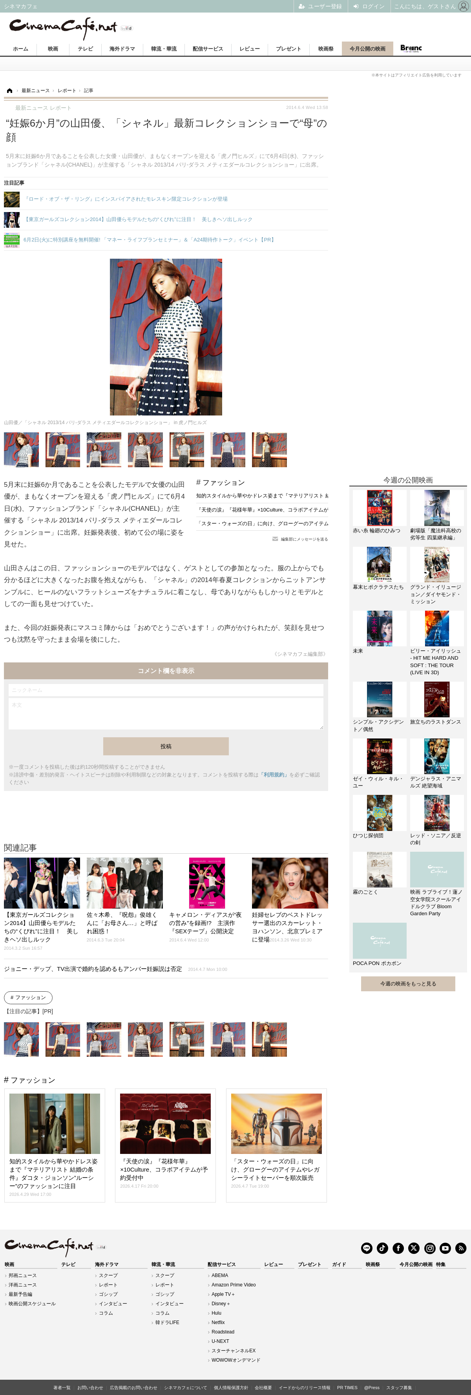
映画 (53, 49)
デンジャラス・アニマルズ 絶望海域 (435, 782)
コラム (106, 1313)
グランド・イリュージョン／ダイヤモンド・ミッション (435, 594)
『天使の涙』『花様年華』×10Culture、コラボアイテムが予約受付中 (275, 510)
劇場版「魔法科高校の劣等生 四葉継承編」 (435, 534)
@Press (372, 1387)
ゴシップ (108, 1294)
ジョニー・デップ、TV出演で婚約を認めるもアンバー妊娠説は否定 (115, 968)
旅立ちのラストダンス (435, 722)
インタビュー (113, 1303)
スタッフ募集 (399, 1387)
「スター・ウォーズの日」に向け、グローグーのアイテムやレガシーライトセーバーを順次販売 (306, 523)
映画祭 (326, 49)
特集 (440, 1264)
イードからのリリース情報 (304, 1387)
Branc (411, 49)
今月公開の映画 (367, 49)
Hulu (216, 1313)
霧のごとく (365, 892)
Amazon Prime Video (234, 1285)
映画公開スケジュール (32, 1303)
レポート (108, 1285)
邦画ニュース (23, 1275)
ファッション (224, 482)
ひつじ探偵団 (368, 835)
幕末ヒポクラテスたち (378, 587)
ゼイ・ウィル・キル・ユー (378, 782)
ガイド (339, 1264)
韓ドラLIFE (167, 1322)
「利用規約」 (274, 775)
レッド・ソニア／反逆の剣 (435, 839)
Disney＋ (221, 1303)
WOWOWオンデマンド (236, 1360)
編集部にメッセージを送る (304, 539)
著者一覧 (62, 1387)
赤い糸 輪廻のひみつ (376, 530)
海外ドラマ (122, 49)
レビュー (249, 49)
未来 (358, 651)
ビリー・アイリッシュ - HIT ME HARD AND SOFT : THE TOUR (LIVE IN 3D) (435, 661)
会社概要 (263, 1387)
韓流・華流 (164, 49)
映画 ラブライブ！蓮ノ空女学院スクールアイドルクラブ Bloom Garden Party (436, 902)
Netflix (218, 1322)
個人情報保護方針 (231, 1387)
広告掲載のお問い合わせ (133, 1387)
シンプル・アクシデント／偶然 (378, 725)
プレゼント (288, 49)
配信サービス (208, 49)
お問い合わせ (90, 1387)
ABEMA (220, 1275)
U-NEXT (220, 1341)
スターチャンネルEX (234, 1350)
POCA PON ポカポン (377, 963)
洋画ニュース (23, 1285)
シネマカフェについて (185, 1387)
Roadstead (223, 1332)
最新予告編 (20, 1294)
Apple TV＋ (224, 1294)
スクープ (108, 1275)
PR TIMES (347, 1387)
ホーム (20, 49)
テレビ (85, 49)
